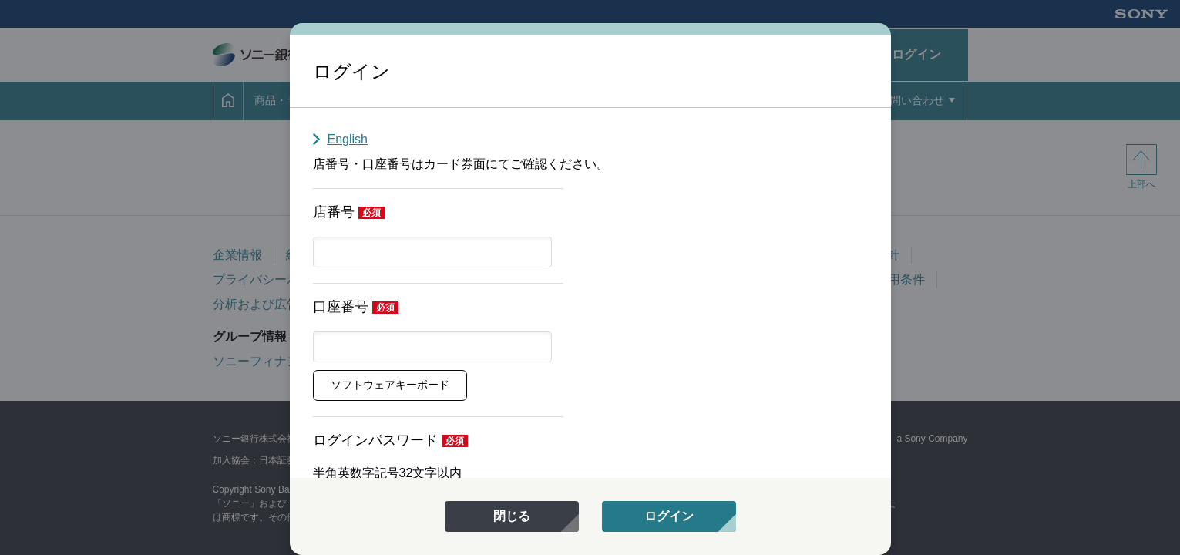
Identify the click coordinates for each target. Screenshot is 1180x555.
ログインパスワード (375, 440)
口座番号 (340, 306)
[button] (390, 385)
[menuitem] (512, 516)
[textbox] (432, 252)
